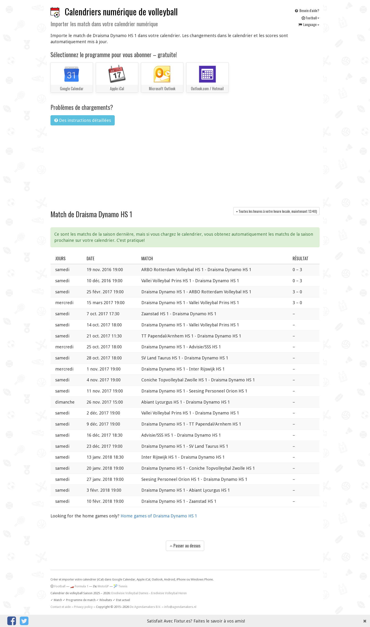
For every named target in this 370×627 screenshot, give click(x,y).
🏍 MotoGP (101, 586)
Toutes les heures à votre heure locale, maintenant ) (276, 211)
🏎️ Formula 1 (79, 586)
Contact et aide (60, 607)
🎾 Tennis (120, 586)
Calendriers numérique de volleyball (121, 11)
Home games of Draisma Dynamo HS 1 (159, 515)
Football (310, 17)
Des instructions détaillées (82, 120)
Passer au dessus (185, 545)
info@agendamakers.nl (180, 607)
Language (308, 24)
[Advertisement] (185, 165)
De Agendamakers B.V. (145, 607)
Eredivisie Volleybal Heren (169, 593)
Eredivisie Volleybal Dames (129, 593)
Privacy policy (83, 607)
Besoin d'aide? (306, 10)
